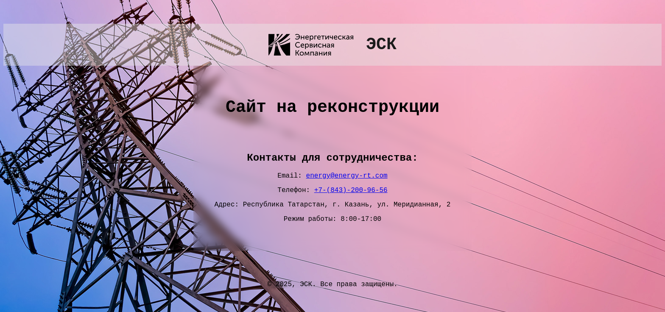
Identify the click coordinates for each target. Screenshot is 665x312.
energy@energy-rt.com (347, 177)
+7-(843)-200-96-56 (351, 193)
